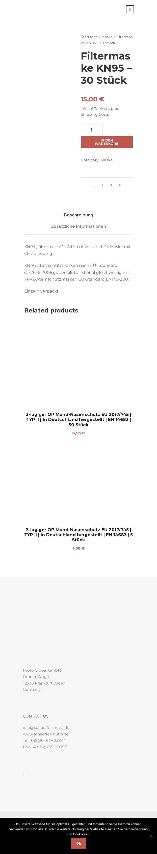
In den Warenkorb (107, 142)
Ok (78, 843)
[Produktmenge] (92, 130)
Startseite (89, 37)
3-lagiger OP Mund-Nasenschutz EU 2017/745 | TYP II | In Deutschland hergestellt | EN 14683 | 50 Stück (78, 419)
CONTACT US (35, 716)
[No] (150, 836)
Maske (107, 37)
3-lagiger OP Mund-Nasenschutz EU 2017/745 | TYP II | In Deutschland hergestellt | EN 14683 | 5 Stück (78, 535)
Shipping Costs (95, 114)
